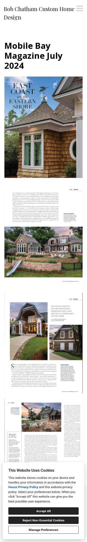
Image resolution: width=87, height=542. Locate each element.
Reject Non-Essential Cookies (43, 520)
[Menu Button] (79, 8)
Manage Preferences (43, 530)
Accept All (43, 511)
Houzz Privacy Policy (23, 487)
